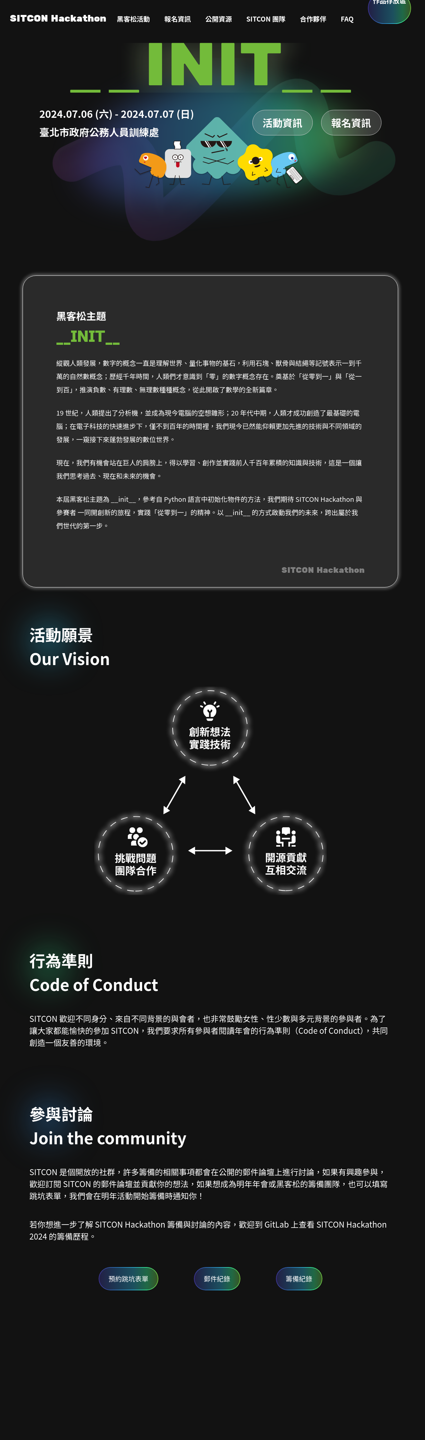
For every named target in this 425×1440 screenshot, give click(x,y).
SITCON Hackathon (58, 19)
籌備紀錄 (299, 1278)
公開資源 (218, 19)
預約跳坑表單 (128, 1278)
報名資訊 (177, 19)
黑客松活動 (133, 19)
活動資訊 (282, 122)
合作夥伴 (313, 19)
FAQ (347, 19)
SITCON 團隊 (266, 19)
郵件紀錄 (217, 1278)
